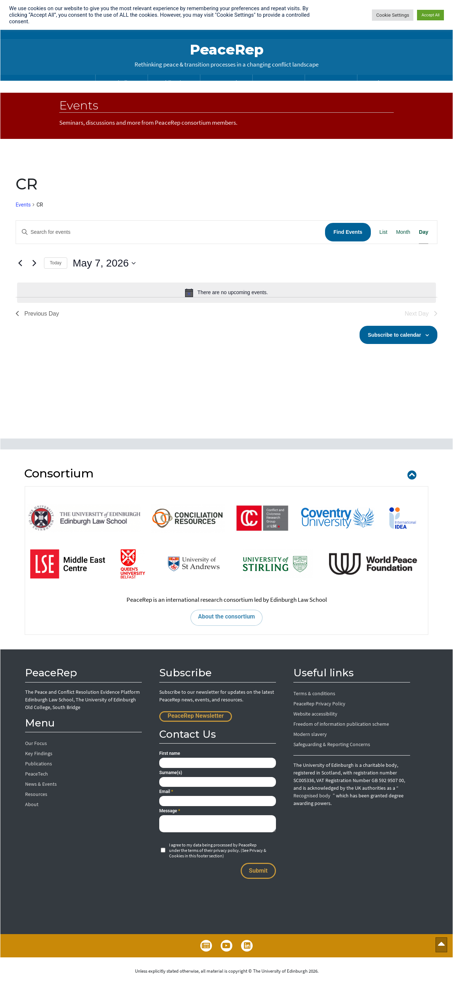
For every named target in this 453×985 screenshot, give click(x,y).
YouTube (226, 946)
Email (166, 791)
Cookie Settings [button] (392, 15)
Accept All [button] (430, 15)
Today (55, 262)
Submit (258, 870)
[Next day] (34, 263)
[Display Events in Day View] (423, 232)
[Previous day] (20, 263)
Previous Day (37, 314)
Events (23, 205)
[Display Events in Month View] (403, 232)
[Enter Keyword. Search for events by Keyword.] (170, 232)
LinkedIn (247, 946)
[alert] (226, 293)
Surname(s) (170, 772)
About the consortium (226, 616)
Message (169, 810)
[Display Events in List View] (384, 232)
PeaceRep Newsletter (196, 715)
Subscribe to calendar (394, 335)
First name (169, 753)
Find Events (347, 232)
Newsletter (206, 946)
